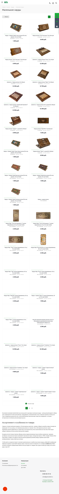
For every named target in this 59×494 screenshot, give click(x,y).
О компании (5, 463)
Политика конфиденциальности (10, 465)
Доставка (23, 467)
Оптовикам (24, 465)
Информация (24, 460)
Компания (5, 460)
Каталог (23, 463)
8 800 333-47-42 (46, 473)
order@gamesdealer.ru (47, 476)
